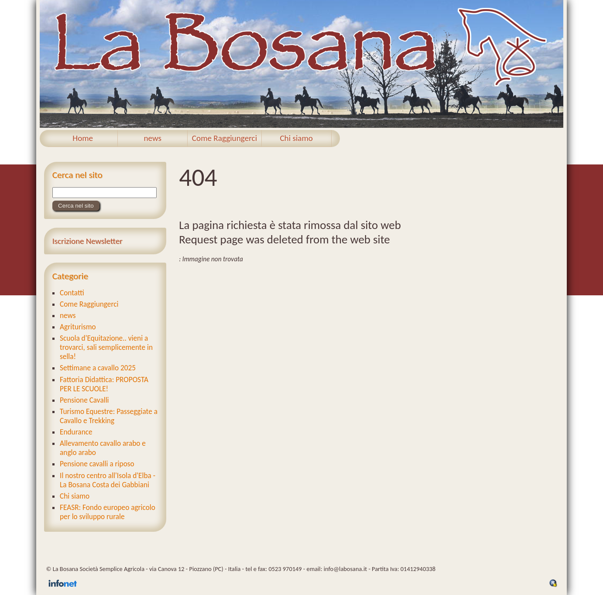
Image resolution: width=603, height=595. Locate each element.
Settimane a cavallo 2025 (98, 368)
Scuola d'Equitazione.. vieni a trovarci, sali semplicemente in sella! (106, 347)
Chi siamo (296, 138)
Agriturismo (78, 327)
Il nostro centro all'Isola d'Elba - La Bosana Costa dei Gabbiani (107, 480)
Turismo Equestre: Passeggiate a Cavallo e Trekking (109, 416)
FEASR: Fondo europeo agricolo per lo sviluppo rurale (107, 512)
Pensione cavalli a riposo (97, 463)
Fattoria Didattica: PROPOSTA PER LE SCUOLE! (104, 384)
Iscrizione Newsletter (87, 241)
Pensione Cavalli (84, 400)
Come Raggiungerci (224, 138)
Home (82, 138)
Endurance (76, 432)
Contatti (72, 293)
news (152, 138)
